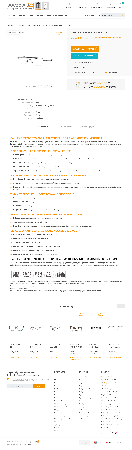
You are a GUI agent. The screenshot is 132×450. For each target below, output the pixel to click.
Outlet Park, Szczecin (109, 428)
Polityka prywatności (86, 389)
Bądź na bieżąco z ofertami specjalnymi (24, 373)
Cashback (78, 63)
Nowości (57, 395)
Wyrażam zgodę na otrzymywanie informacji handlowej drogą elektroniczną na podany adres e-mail (29, 379)
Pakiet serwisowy (60, 428)
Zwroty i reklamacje (85, 404)
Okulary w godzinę (60, 431)
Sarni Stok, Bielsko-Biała (110, 410)
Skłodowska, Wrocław (109, 401)
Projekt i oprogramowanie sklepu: (19, 444)
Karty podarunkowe (61, 413)
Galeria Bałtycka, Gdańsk (110, 425)
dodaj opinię (113, 72)
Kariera (56, 383)
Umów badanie (59, 386)
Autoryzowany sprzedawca (64, 416)
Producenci (58, 389)
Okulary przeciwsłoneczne (57, 15)
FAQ (80, 419)
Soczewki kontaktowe (16, 15)
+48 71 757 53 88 (109, 380)
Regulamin (82, 386)
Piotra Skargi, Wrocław (109, 404)
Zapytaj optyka (84, 413)
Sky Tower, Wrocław (108, 395)
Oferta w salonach (88, 15)
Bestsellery (58, 398)
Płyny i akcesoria (60, 410)
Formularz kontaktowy (109, 377)
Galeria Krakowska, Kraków (110, 416)
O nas (56, 377)
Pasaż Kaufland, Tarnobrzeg (111, 419)
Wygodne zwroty (85, 398)
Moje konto (83, 377)
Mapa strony (83, 416)
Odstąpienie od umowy (87, 407)
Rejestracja (83, 380)
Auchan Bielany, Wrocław (110, 392)
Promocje (74, 15)
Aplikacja (57, 425)
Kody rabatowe (84, 410)
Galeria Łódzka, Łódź (109, 422)
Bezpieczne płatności (86, 401)
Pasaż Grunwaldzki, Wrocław (111, 398)
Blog (56, 380)
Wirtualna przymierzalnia (63, 419)
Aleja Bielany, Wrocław (109, 389)
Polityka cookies (85, 392)
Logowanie (83, 383)
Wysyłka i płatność (85, 395)
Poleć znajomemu (78, 72)
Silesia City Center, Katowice (111, 407)
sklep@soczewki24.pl (111, 383)
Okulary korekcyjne (36, 15)
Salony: (106, 386)
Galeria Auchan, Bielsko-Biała (111, 413)
